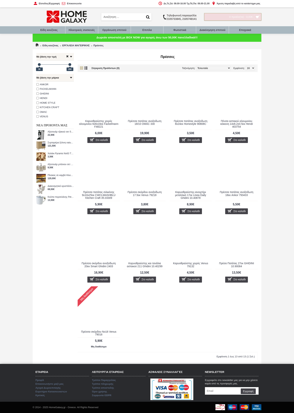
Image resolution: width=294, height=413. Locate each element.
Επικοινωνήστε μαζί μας (147, 222)
